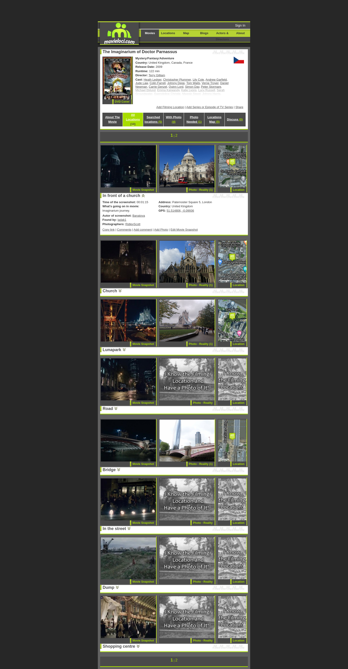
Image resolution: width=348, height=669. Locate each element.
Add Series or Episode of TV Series (209, 107)
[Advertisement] (209, 10)
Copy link (108, 229)
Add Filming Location (170, 107)
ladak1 (122, 219)
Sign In (240, 25)
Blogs (204, 33)
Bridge (109, 469)
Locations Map (214, 119)
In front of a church (121, 195)
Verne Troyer (210, 83)
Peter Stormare (211, 86)
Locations (168, 33)
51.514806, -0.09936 (180, 210)
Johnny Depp (176, 83)
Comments (124, 229)
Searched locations (153, 119)
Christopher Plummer (177, 79)
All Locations (133, 119)
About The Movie (112, 119)
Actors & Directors (222, 36)
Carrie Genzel (158, 86)
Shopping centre (119, 646)
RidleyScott (132, 224)
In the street (114, 528)
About (240, 33)
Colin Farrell (158, 83)
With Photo (173, 119)
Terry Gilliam (157, 75)
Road (108, 408)
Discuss (235, 119)
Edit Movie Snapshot (184, 229)
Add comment (143, 229)
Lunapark (112, 349)
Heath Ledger (153, 79)
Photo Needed (194, 119)
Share (239, 107)
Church (110, 291)
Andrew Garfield (216, 79)
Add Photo (161, 229)
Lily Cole (198, 79)
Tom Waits (193, 83)
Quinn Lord (176, 86)
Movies (150, 33)
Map (186, 33)
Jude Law (141, 83)
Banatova (138, 215)
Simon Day (192, 86)
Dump (108, 587)
